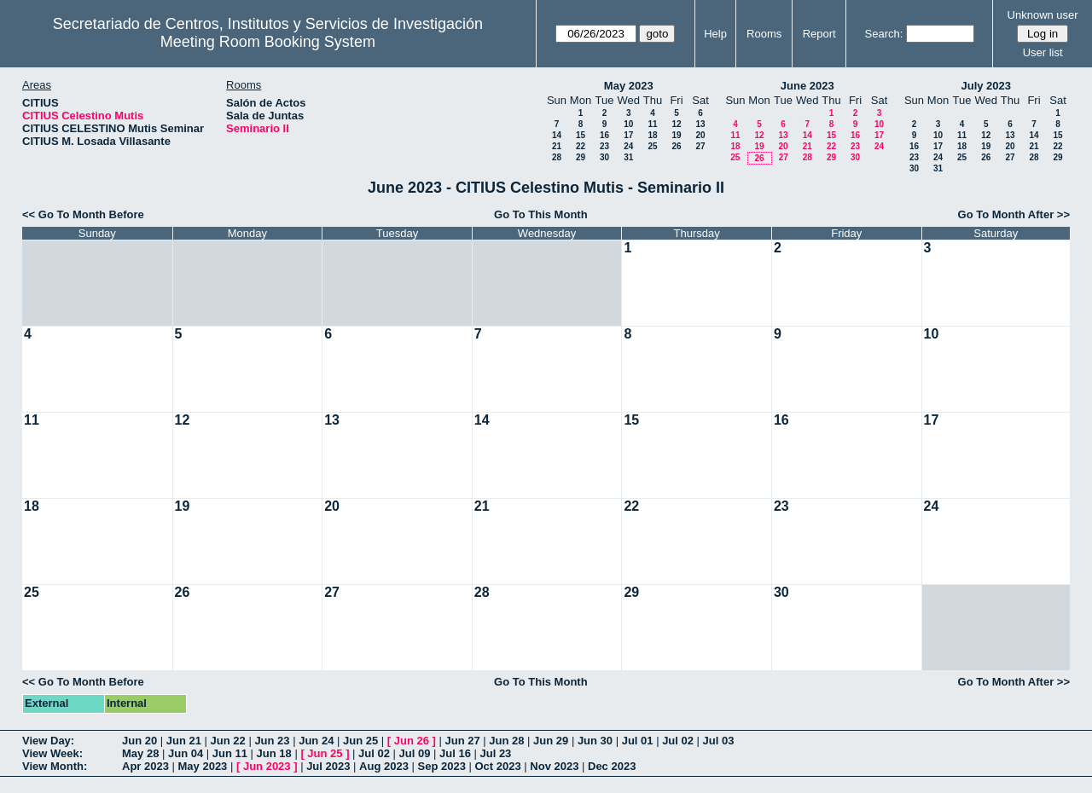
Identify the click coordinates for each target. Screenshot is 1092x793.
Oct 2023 (497, 766)
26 (676, 146)
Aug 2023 (384, 766)
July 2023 (986, 85)
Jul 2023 (328, 766)
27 (700, 146)
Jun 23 (271, 740)
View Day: (48, 740)
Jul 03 (719, 740)
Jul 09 (415, 753)
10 (628, 124)
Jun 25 (360, 740)
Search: (884, 33)
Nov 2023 (554, 766)
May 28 (140, 753)
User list (1043, 52)
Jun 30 (595, 740)
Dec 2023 (612, 766)
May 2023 (628, 85)
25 (652, 146)
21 (556, 146)
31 (628, 157)
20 (700, 135)
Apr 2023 (145, 766)
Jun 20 (139, 740)
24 (628, 146)
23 (604, 146)
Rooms (763, 33)
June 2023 (807, 85)
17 (628, 135)
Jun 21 (183, 740)
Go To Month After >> (1014, 214)
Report (819, 33)
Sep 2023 (442, 766)
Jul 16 (455, 753)
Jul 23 (495, 753)
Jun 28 (506, 740)
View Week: (52, 753)
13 (700, 124)
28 (556, 157)
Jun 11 (229, 753)
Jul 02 (678, 740)
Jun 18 (274, 753)
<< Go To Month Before (83, 214)
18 (652, 135)
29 (580, 157)
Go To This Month (541, 214)
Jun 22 (228, 740)
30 (604, 157)
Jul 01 (637, 740)
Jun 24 (316, 740)
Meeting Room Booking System (267, 41)
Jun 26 (411, 740)
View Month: (54, 766)
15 (580, 135)
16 (604, 135)
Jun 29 (550, 740)
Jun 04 (185, 753)
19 (676, 135)
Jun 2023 (267, 766)
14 (556, 135)
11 (652, 124)
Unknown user (1043, 15)
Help (715, 33)
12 (676, 124)
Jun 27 (461, 740)
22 (580, 146)
